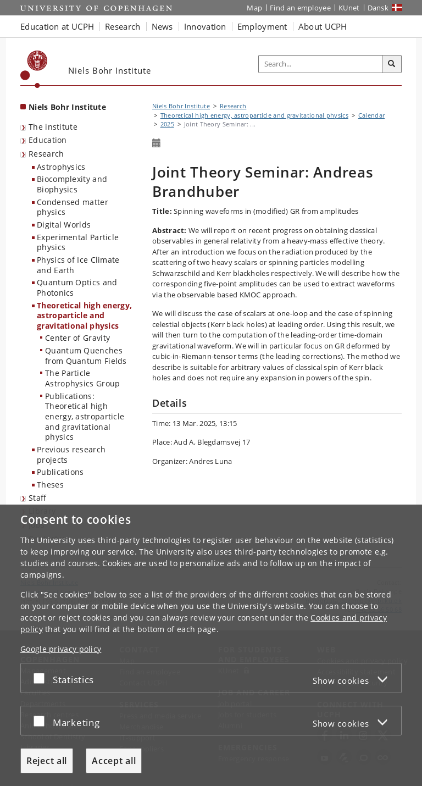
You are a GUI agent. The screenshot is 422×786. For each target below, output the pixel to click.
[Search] (392, 64)
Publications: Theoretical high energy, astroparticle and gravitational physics (84, 416)
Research (46, 153)
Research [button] (122, 26)
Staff (38, 497)
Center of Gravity (77, 338)
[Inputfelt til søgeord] (320, 64)
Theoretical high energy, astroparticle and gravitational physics (84, 315)
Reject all (46, 761)
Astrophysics (61, 167)
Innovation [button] (205, 26)
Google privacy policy (60, 649)
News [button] (162, 26)
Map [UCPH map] (254, 8)
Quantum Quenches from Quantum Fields (86, 355)
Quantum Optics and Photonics (77, 287)
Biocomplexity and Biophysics (72, 184)
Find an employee (300, 8)
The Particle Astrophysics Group (82, 378)
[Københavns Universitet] (34, 69)
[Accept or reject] (42, 678)
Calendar (371, 115)
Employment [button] (262, 26)
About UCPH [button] (322, 26)
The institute (53, 126)
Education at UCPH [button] (57, 26)
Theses (50, 484)
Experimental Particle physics (78, 242)
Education (48, 140)
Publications (60, 472)
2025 (167, 124)
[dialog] (211, 645)
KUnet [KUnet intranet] (349, 8)
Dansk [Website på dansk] (378, 8)
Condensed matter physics (72, 207)
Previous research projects (71, 454)
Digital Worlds (64, 224)
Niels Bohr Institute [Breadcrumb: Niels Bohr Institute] (181, 106)
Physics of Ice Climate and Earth (78, 264)
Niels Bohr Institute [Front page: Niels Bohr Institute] (67, 107)
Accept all (114, 761)
